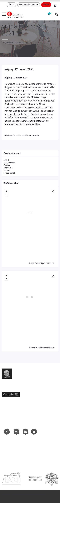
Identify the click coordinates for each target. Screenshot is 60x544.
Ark (3, 42)
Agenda (7, 165)
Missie (6, 160)
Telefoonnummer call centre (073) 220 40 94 (20, 417)
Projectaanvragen (11, 450)
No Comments (34, 135)
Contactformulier (10, 447)
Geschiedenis (9, 163)
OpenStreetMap (37, 263)
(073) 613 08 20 (8, 414)
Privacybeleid (9, 173)
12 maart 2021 (23, 135)
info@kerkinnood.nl (10, 411)
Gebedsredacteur (11, 135)
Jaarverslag (9, 168)
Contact (7, 170)
